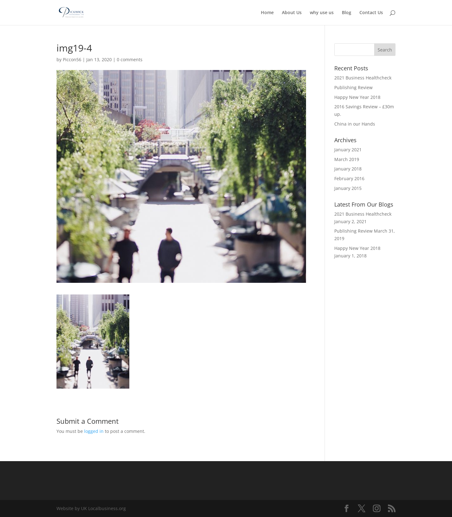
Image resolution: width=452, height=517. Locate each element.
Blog (346, 12)
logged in (94, 431)
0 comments (130, 59)
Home (267, 12)
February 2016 (349, 178)
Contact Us (371, 12)
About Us (292, 12)
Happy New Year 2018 (357, 97)
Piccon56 (72, 59)
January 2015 (348, 188)
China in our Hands (354, 124)
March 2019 (346, 159)
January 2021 (348, 150)
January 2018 (348, 169)
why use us (322, 12)
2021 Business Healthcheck (362, 78)
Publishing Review (353, 87)
